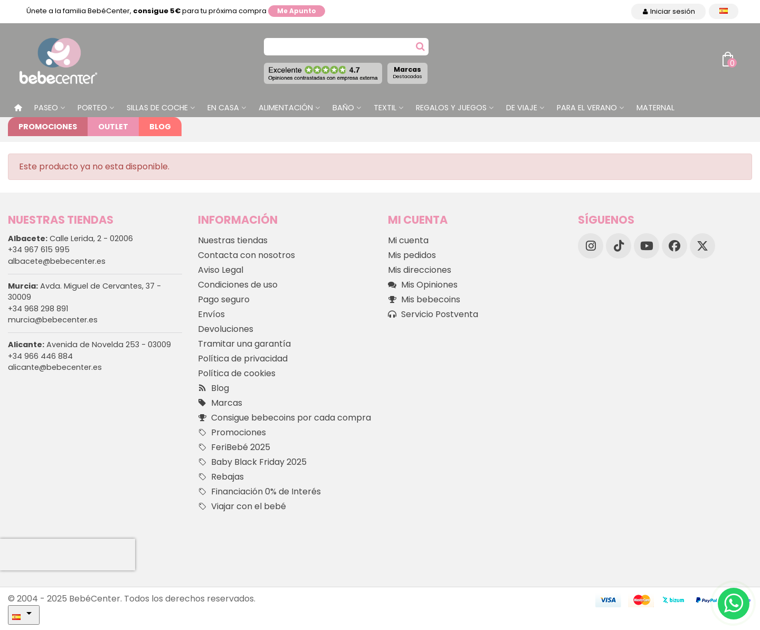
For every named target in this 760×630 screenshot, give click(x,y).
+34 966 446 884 (40, 356)
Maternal (655, 107)
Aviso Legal (220, 270)
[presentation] (67, 554)
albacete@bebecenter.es (57, 261)
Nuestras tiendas (233, 240)
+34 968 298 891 (38, 308)
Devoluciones (225, 329)
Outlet (113, 126)
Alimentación (286, 107)
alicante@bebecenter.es (55, 367)
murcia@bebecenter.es (53, 319)
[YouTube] (646, 246)
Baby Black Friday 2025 (252, 462)
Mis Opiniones (423, 285)
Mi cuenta (408, 240)
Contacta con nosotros (246, 255)
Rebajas (221, 477)
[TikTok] (618, 246)
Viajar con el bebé (242, 506)
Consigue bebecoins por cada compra (284, 418)
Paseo (46, 107)
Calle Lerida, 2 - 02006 (70, 238)
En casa (223, 107)
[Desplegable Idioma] (723, 11)
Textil (385, 107)
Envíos (211, 314)
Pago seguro (224, 299)
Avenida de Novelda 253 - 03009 (89, 344)
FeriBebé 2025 (234, 447)
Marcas (407, 72)
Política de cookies (237, 373)
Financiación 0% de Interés (259, 491)
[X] (702, 246)
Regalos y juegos (451, 107)
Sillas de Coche (157, 107)
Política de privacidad (243, 358)
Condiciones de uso (238, 285)
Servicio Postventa (433, 314)
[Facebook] (674, 246)
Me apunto (296, 10)
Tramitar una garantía (244, 344)
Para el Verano (587, 107)
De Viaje (521, 107)
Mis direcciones (419, 270)
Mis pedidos (412, 255)
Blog (160, 126)
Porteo (92, 107)
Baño (343, 107)
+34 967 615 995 (39, 249)
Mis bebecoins (424, 299)
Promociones (47, 126)
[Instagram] (590, 246)
